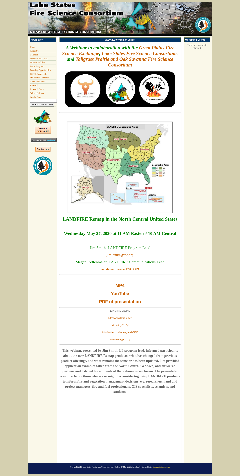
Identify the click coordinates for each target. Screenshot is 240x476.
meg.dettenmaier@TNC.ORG (120, 269)
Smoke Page (35, 97)
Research (34, 85)
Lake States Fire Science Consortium (139, 53)
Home (32, 47)
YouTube (120, 293)
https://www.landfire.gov (120, 318)
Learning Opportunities (40, 70)
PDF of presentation (120, 301)
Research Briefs (37, 89)
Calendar (34, 54)
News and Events (37, 81)
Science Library (37, 93)
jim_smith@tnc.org (120, 255)
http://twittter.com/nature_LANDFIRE (120, 332)
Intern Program (37, 66)
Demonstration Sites (39, 58)
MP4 (120, 285)
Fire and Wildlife (37, 62)
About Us (34, 51)
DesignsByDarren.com (161, 467)
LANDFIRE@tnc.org (120, 339)
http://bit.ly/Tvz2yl (120, 325)
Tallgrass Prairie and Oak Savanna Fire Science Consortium (124, 62)
